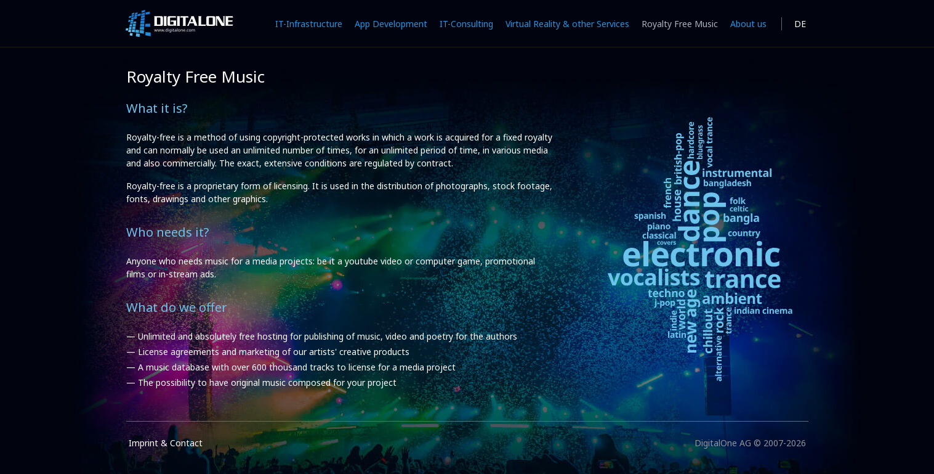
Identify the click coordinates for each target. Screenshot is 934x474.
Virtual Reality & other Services (567, 24)
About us (748, 24)
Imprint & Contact (166, 443)
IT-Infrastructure (308, 24)
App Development (391, 24)
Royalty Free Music (680, 24)
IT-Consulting (466, 24)
